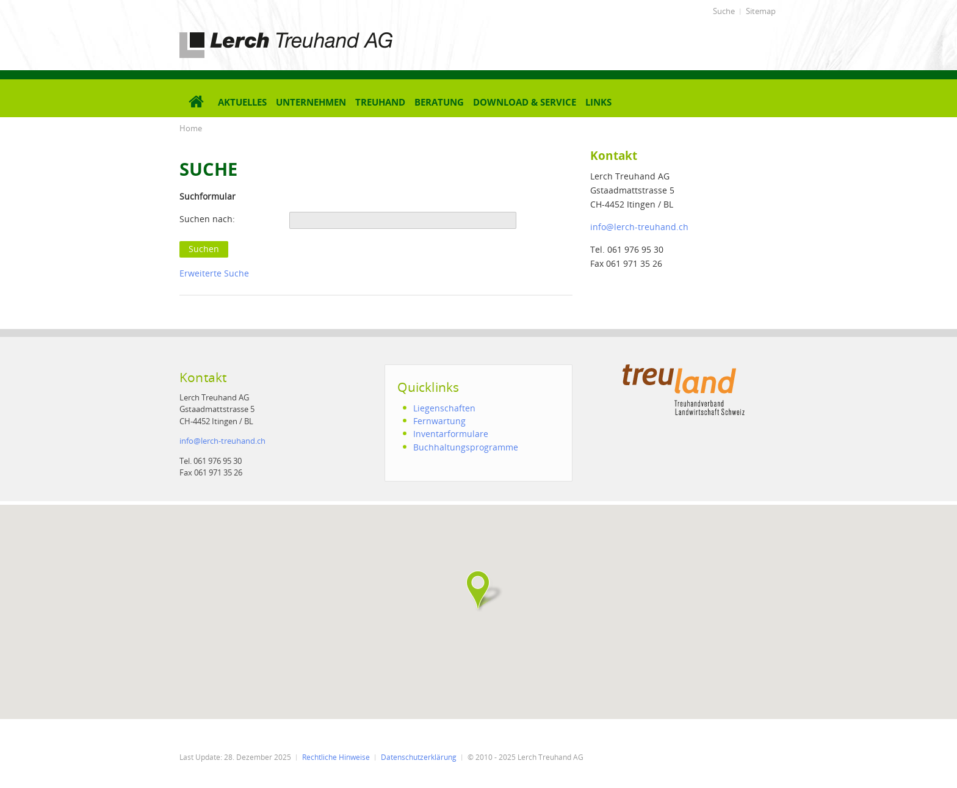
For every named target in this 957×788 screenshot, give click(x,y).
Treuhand (380, 102)
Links (598, 102)
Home (190, 128)
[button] (478, 590)
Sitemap (761, 10)
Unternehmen (311, 102)
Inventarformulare (450, 433)
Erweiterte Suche (214, 273)
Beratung (439, 102)
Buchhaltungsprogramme (465, 447)
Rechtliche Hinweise (336, 757)
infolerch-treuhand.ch (639, 227)
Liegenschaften (444, 408)
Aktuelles (242, 102)
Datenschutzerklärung (419, 757)
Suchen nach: (207, 219)
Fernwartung (439, 421)
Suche (724, 10)
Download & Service (524, 102)
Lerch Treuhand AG (219, 34)
